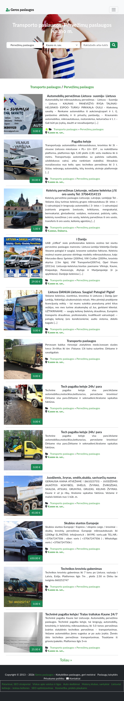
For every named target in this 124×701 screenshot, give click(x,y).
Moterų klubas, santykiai (95, 684)
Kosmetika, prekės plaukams (71, 687)
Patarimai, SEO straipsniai (16, 684)
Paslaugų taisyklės (107, 674)
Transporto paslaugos (45, 87)
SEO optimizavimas (42, 687)
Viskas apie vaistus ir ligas (46, 684)
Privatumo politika (54, 678)
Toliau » (66, 660)
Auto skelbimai (71, 684)
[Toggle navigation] (113, 9)
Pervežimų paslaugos (79, 87)
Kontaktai (73, 678)
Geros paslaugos (20, 10)
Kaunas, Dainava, (57, 230)
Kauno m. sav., (56, 132)
